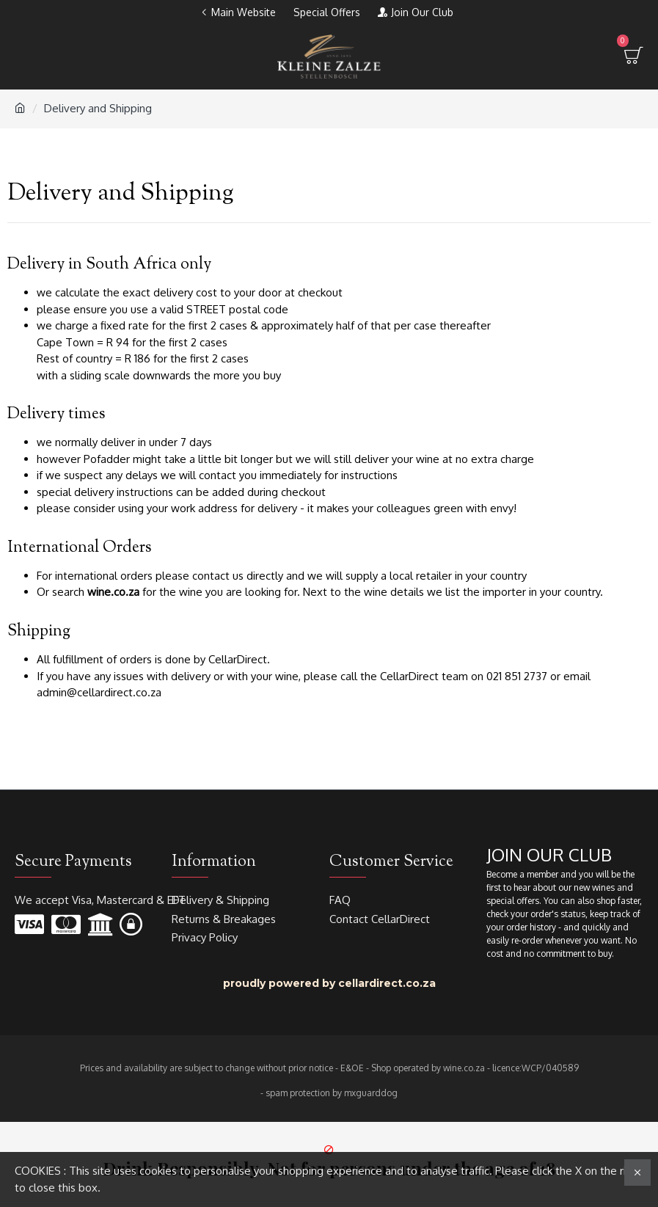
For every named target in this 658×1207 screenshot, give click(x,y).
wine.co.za (113, 592)
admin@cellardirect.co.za (99, 692)
